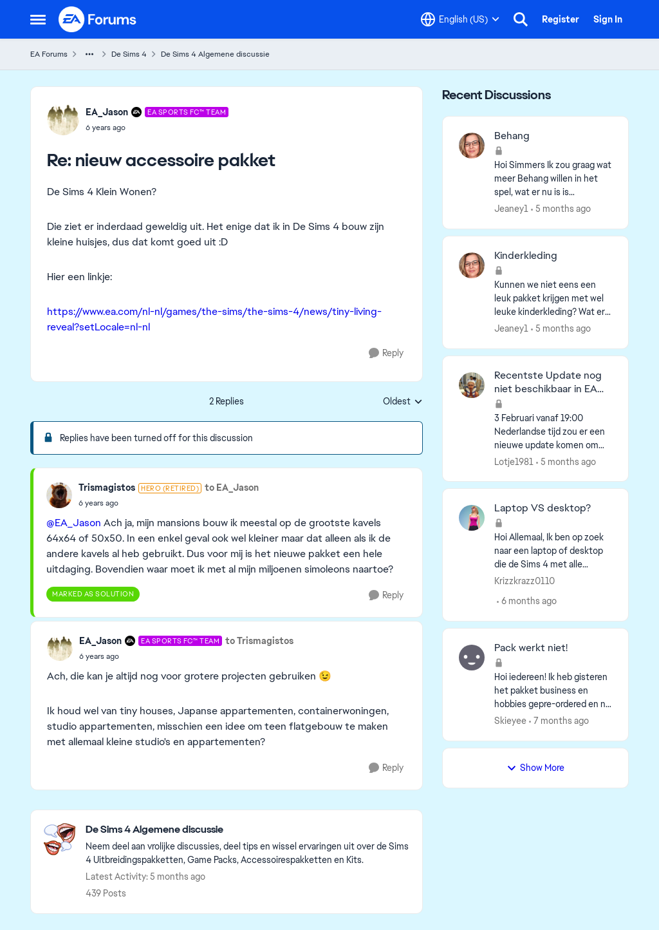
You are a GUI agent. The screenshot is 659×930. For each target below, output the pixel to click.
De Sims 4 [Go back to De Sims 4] (129, 54)
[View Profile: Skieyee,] (472, 657)
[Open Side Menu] (38, 19)
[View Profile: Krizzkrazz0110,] (472, 518)
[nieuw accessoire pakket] (157, 127)
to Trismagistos (259, 641)
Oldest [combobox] (403, 401)
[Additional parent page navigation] (89, 54)
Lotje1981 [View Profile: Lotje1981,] (514, 461)
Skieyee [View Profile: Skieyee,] (510, 720)
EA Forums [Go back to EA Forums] (49, 54)
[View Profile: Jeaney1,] (472, 145)
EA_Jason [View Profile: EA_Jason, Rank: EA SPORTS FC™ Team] (107, 112)
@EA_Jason (73, 522)
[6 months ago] (527, 601)
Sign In (607, 19)
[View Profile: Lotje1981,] (472, 385)
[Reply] (386, 353)
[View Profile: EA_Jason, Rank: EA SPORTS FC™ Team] (63, 119)
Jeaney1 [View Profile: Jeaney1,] (511, 208)
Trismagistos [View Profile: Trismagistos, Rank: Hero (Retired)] (107, 487)
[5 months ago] (561, 209)
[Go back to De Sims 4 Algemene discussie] (247, 830)
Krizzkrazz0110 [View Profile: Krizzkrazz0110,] (524, 581)
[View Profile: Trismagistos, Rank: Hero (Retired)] (59, 495)
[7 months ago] (559, 721)
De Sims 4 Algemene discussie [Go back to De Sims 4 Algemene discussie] (215, 54)
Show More (535, 767)
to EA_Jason (232, 487)
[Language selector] (460, 19)
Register (560, 19)
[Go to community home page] (98, 19)
